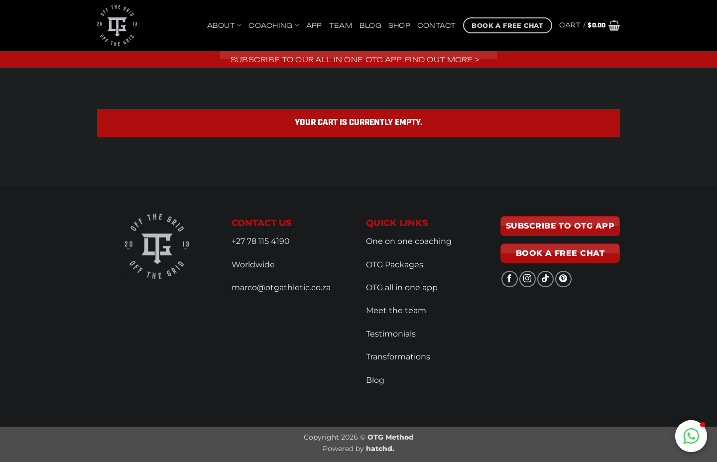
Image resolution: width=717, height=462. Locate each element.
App (314, 25)
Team (341, 25)
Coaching (273, 25)
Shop (399, 25)
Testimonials (391, 334)
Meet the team (396, 310)
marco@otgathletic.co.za (281, 287)
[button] (691, 436)
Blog (370, 25)
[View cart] (589, 25)
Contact (436, 25)
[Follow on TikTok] (545, 279)
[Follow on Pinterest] (563, 279)
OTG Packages (394, 264)
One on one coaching (409, 241)
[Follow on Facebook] (509, 279)
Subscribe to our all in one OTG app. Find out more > (355, 59)
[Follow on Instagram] (527, 279)
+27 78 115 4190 (261, 241)
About (224, 25)
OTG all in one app (402, 287)
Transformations (398, 356)
